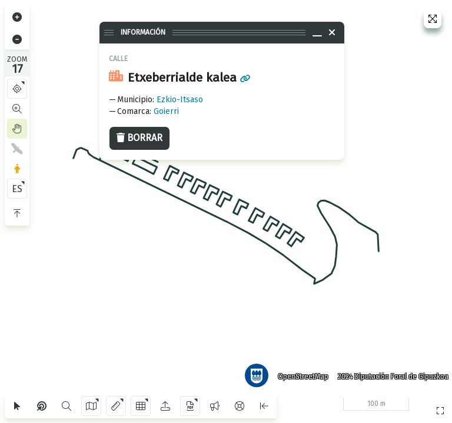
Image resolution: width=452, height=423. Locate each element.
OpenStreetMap (299, 373)
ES (17, 188)
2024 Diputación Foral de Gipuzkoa (389, 373)
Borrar (139, 137)
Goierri (166, 111)
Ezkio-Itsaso (180, 100)
